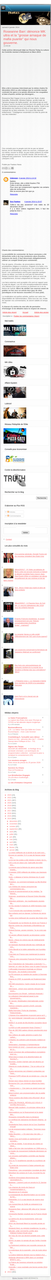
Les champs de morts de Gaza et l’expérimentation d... (22, 1188)
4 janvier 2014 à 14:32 (27, 178)
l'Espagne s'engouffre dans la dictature (24, 1117)
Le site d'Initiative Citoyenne (20, 783)
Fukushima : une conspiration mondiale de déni (27, 1170)
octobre (13, 826)
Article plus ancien (41, 312)
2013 (9, 1272)
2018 (9, 808)
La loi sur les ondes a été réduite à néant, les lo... (28, 860)
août (11, 832)
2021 (9, 800)
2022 (9, 798)
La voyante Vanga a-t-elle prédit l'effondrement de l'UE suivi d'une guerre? (31, 635)
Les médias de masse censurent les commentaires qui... (23, 888)
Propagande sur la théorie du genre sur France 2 (28, 923)
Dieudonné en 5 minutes (18, 1192)
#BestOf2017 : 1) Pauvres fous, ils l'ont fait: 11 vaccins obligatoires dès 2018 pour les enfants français (30, 605)
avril (11, 842)
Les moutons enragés (17, 760)
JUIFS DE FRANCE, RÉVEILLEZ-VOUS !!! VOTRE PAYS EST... (25, 1104)
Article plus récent (9, 312)
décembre (14, 821)
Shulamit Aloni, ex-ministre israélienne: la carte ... (28, 1228)
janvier (12, 850)
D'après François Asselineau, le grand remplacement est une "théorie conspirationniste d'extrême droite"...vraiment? (29, 622)
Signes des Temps (16, 747)
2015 (9, 816)
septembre (14, 829)
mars (12, 845)
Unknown (14, 178)
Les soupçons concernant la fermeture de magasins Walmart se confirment (31, 651)
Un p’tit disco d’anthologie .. (19, 777)
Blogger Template (17, 1278)
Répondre (14, 194)
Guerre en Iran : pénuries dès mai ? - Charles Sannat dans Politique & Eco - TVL (26, 740)
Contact (9, 539)
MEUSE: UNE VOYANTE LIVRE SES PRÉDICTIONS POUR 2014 (23, 1232)
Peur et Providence (15, 770)
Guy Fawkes (15, 202)
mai (11, 839)
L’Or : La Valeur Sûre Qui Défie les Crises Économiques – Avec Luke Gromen (24, 731)
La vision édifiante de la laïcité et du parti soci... (27, 853)
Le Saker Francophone (17, 718)
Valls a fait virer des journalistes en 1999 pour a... (28, 1148)
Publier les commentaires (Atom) (26, 316)
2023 (9, 795)
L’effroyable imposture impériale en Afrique (25, 969)
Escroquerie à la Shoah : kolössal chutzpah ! (26, 994)
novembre (14, 824)
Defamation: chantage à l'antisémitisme (24, 1045)
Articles (11, 512)
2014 (9, 818)
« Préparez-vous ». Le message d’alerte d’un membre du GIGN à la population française (30, 683)
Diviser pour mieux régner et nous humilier (25, 1081)
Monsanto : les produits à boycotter (22, 972)
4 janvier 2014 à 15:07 (33, 202)
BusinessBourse (15, 727)
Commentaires (14, 516)
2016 (9, 813)
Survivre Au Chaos (16, 768)
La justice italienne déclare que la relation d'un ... (28, 1255)
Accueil (25, 312)
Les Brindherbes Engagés (19, 775)
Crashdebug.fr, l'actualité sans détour (24, 737)
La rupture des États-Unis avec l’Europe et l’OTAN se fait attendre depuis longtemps (24, 721)
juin (11, 837)
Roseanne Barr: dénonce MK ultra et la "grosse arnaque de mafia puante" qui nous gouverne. (24, 37)
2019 (9, 805)
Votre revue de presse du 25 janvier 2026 (24, 763)
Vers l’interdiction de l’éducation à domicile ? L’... (28, 964)
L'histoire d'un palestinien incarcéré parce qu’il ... (28, 1015)
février (12, 847)
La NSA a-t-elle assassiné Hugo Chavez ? (25, 1028)
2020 (9, 803)
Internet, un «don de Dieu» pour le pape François (28, 966)
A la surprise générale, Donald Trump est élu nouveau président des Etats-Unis (31, 555)
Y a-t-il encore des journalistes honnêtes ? (25, 911)
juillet (12, 834)
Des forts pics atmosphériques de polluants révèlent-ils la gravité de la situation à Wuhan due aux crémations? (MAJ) (30, 668)
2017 (9, 811)
